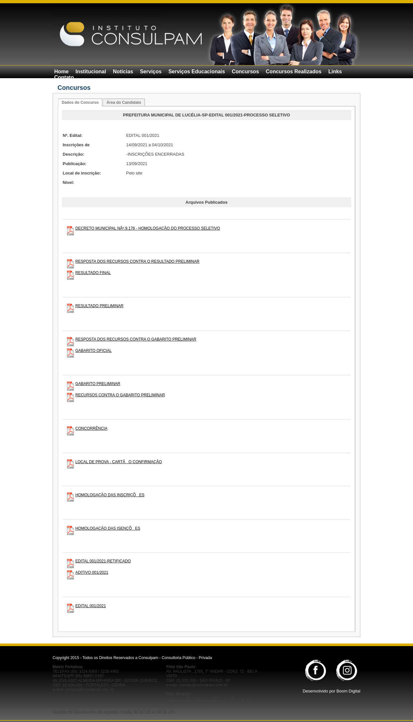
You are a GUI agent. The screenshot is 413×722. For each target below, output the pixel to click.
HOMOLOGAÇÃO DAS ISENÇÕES (107, 528)
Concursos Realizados (294, 71)
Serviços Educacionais (197, 71)
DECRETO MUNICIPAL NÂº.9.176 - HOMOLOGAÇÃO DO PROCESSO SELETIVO (147, 228)
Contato (64, 77)
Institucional (90, 71)
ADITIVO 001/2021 (91, 572)
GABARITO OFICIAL (93, 350)
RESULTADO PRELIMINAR (99, 306)
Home (61, 71)
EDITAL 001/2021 (90, 606)
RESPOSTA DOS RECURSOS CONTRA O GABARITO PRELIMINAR (135, 339)
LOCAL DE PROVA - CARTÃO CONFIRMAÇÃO (118, 462)
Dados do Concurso (80, 102)
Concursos (245, 71)
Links (335, 71)
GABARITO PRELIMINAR (97, 383)
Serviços (151, 71)
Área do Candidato (123, 102)
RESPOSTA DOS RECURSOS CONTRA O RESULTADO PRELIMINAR (137, 261)
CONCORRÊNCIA (91, 428)
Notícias (123, 71)
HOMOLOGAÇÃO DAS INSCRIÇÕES (109, 495)
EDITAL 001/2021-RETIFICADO (103, 561)
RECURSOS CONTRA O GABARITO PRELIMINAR (120, 395)
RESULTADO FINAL (93, 273)
